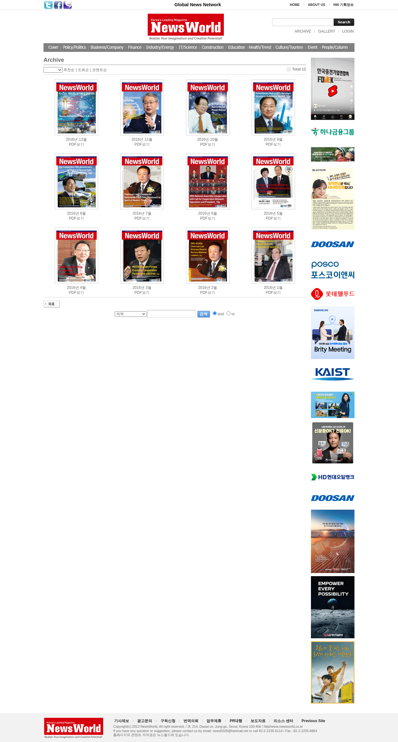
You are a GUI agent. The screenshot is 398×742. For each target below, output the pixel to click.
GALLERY (326, 31)
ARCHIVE (302, 31)
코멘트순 (99, 70)
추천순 (69, 70)
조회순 (83, 70)
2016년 (72, 139)
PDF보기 (76, 144)
